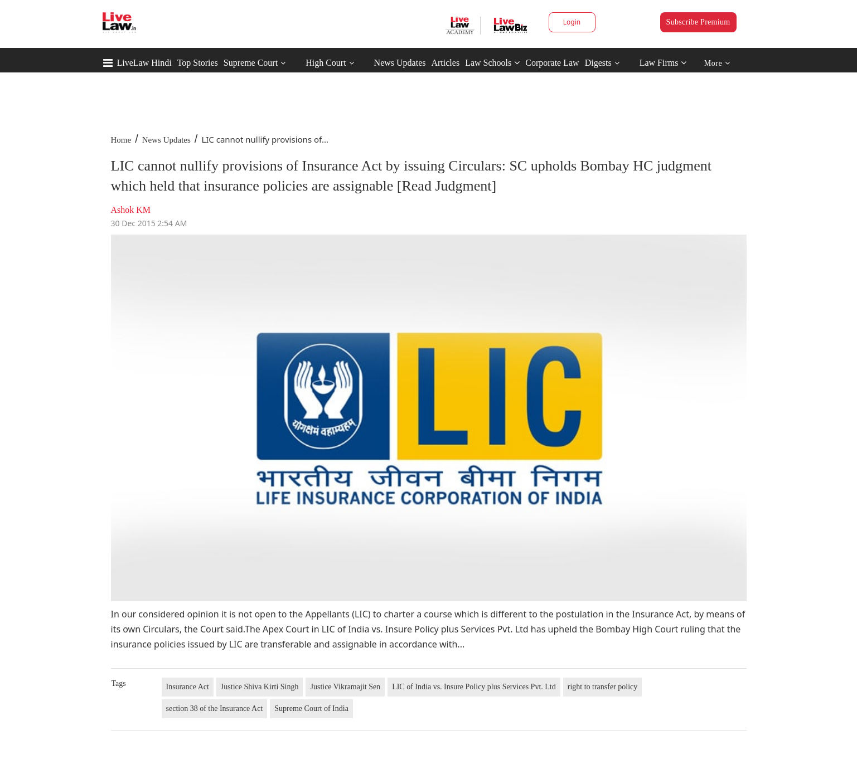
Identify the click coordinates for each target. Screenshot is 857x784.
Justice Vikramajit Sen (345, 687)
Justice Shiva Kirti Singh (260, 687)
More (717, 63)
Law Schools (492, 62)
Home (121, 139)
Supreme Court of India (311, 708)
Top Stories (197, 62)
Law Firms (663, 62)
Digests (598, 62)
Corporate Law (552, 62)
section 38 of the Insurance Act (214, 708)
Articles (445, 62)
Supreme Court (251, 62)
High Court (326, 62)
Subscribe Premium (698, 22)
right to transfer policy (603, 687)
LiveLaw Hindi (144, 62)
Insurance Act (187, 687)
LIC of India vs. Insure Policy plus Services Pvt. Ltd (474, 687)
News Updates (400, 62)
